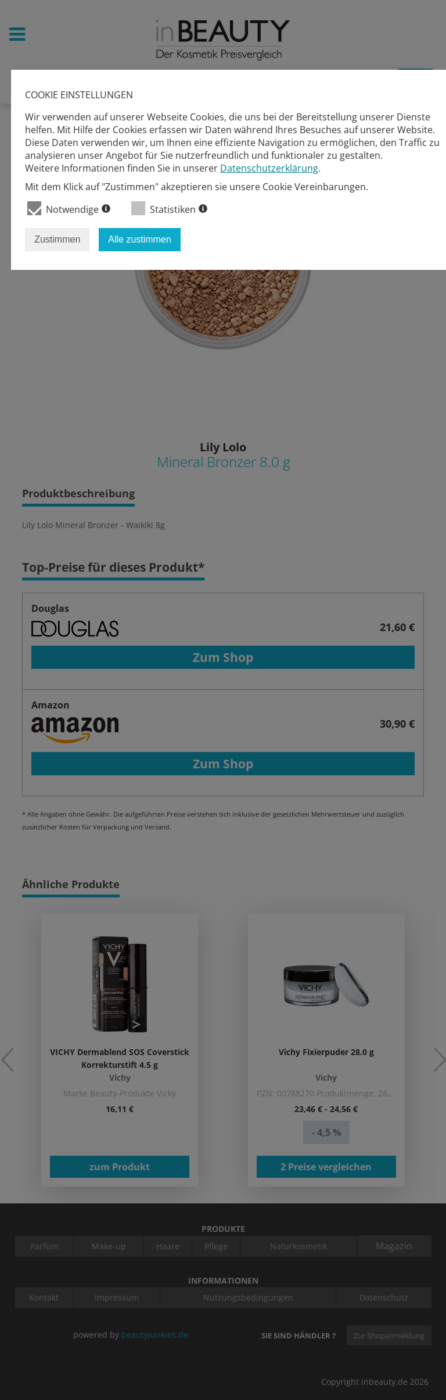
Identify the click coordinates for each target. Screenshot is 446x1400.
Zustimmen (57, 239)
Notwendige (68, 208)
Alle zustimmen (139, 239)
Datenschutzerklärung (269, 168)
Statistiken (169, 208)
